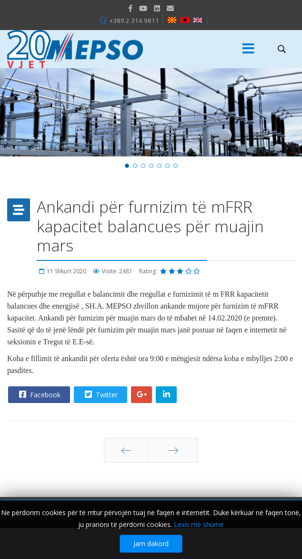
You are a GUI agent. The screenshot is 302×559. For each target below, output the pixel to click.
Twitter (100, 394)
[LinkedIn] (157, 8)
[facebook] (130, 8)
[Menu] (248, 49)
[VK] (170, 8)
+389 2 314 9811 (134, 20)
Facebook (38, 394)
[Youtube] (143, 8)
